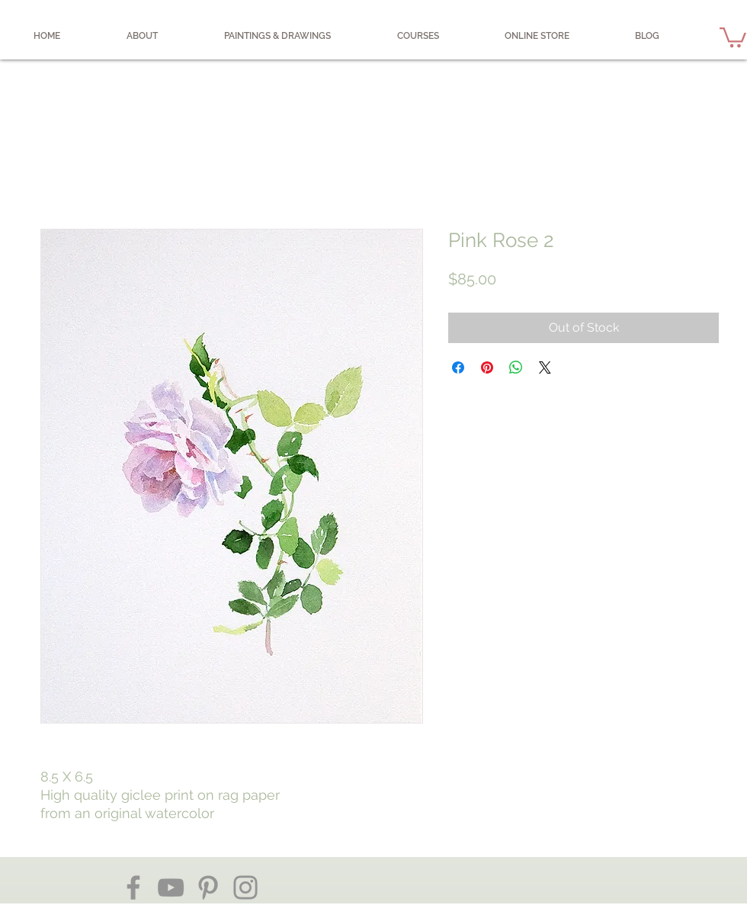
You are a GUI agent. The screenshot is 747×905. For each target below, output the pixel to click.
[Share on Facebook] (458, 367)
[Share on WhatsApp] (516, 367)
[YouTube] (171, 887)
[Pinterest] (208, 887)
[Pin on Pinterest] (487, 367)
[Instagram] (245, 887)
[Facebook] (133, 887)
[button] (733, 36)
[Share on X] (545, 367)
